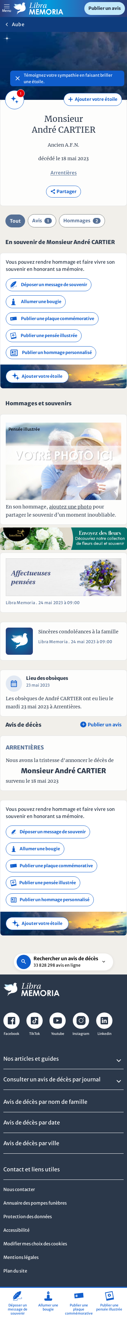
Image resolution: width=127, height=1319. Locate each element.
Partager (63, 191)
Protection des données (27, 1217)
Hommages (82, 221)
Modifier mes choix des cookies (35, 1244)
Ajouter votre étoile (93, 99)
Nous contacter (19, 1189)
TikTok (34, 1034)
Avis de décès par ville (31, 1143)
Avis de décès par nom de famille (45, 1101)
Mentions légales (21, 1257)
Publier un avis (104, 8)
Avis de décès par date (31, 1122)
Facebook (11, 1034)
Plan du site (15, 1271)
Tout (15, 221)
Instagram (80, 1034)
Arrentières (63, 173)
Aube (18, 24)
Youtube (57, 1034)
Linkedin (104, 1034)
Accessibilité (16, 1230)
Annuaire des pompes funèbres (35, 1203)
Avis (42, 221)
